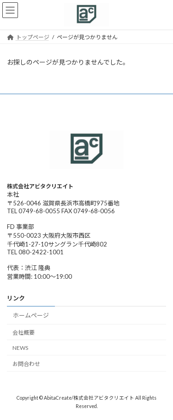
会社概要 (23, 332)
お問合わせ (26, 363)
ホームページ (31, 315)
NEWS (20, 347)
